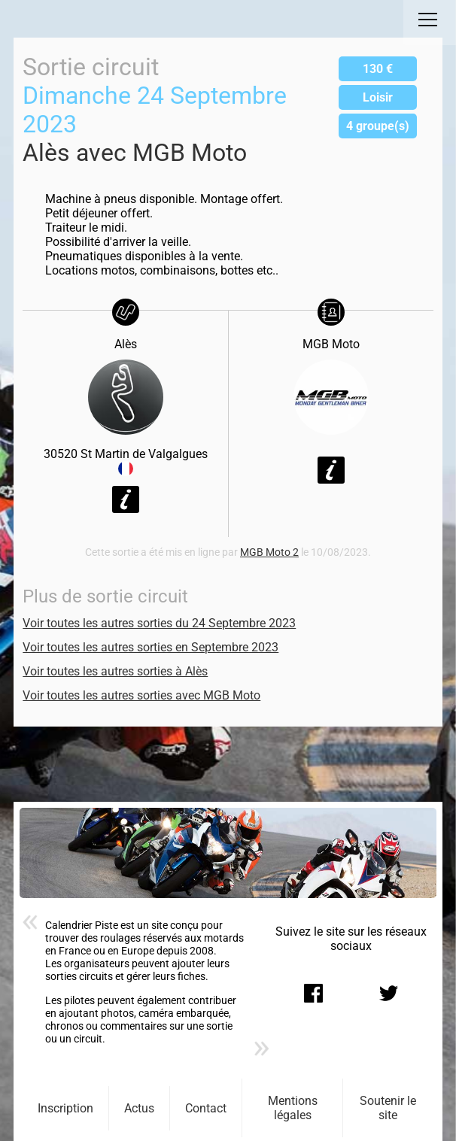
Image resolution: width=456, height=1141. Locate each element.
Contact (205, 1108)
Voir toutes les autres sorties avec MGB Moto (141, 695)
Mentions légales (293, 1108)
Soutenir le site (388, 1108)
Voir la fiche (125, 499)
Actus (139, 1108)
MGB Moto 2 (269, 552)
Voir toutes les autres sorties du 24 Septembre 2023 (159, 623)
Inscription (65, 1108)
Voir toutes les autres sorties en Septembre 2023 (150, 647)
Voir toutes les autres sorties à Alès (115, 671)
